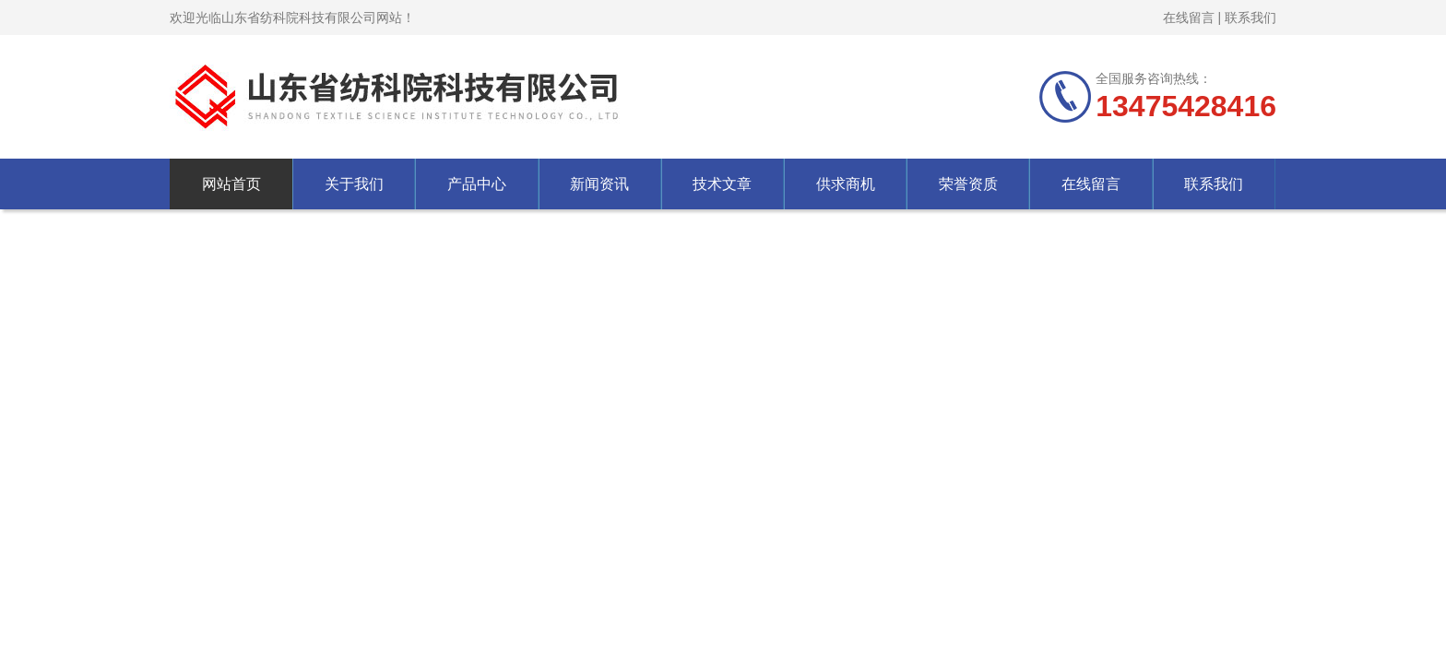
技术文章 (722, 184)
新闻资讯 (599, 184)
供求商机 (845, 184)
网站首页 (231, 184)
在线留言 (1189, 17)
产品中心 (476, 184)
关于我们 (354, 184)
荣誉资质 (968, 184)
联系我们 (1250, 17)
